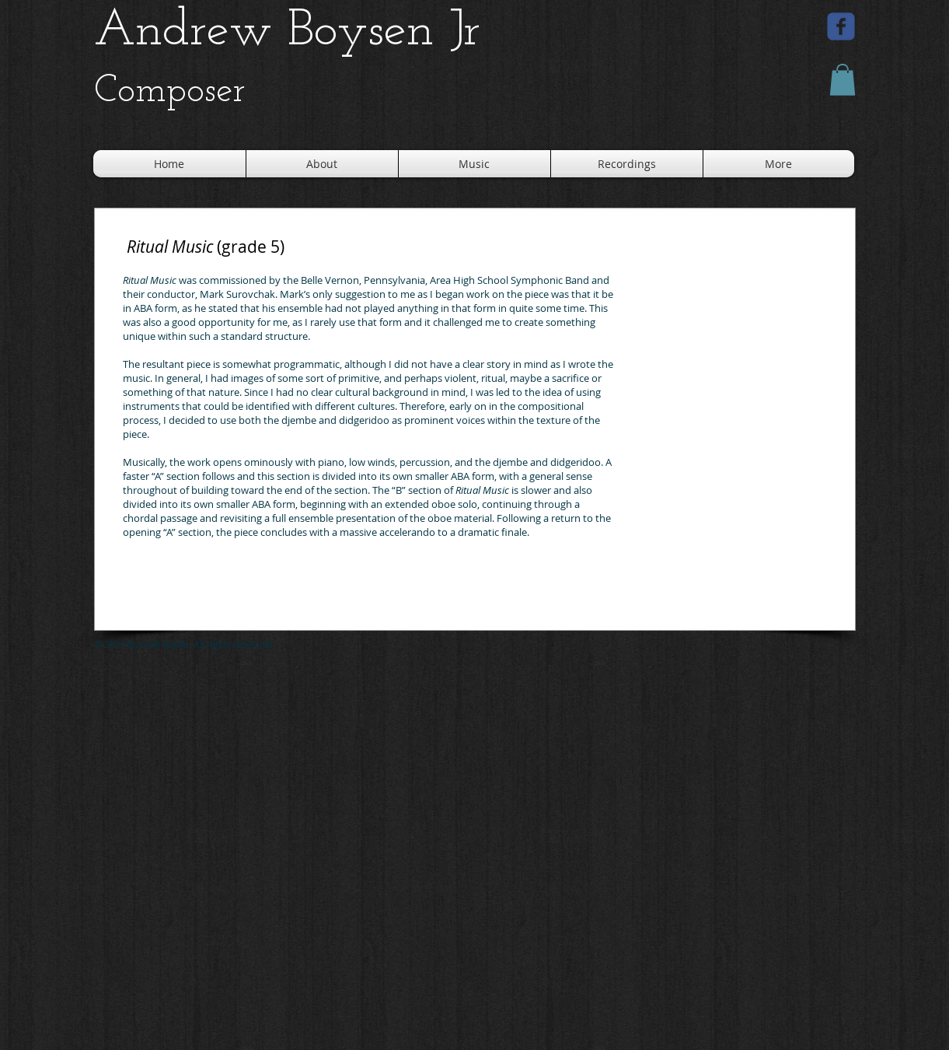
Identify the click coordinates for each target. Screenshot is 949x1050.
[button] (842, 80)
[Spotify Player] (220, 599)
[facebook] (841, 26)
